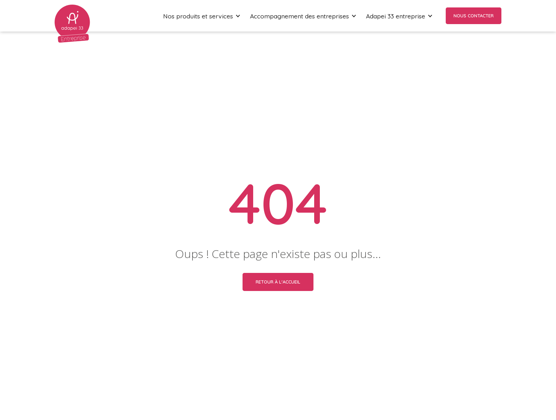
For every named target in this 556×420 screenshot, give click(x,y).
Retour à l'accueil (278, 282)
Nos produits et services (198, 16)
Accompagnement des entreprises (299, 16)
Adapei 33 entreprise (395, 16)
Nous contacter (474, 15)
